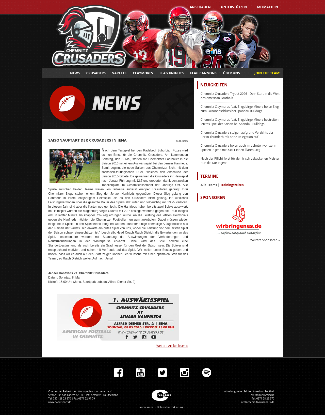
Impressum (146, 407)
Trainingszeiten (232, 185)
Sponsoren (212, 197)
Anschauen (200, 7)
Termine (209, 176)
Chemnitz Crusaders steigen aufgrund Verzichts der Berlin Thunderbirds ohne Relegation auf (237, 134)
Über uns (231, 73)
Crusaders (96, 73)
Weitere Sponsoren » (265, 240)
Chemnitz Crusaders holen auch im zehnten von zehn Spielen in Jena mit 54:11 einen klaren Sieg (238, 147)
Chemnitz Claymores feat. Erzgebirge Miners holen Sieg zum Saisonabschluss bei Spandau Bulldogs (240, 108)
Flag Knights (171, 73)
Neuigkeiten (214, 85)
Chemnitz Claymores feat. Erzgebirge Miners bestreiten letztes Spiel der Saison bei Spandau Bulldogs (240, 121)
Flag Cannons (203, 73)
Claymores (143, 73)
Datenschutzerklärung (170, 407)
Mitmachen (267, 7)
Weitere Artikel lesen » (172, 346)
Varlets (119, 73)
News (75, 73)
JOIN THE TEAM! (267, 73)
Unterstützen (234, 7)
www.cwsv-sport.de (59, 402)
